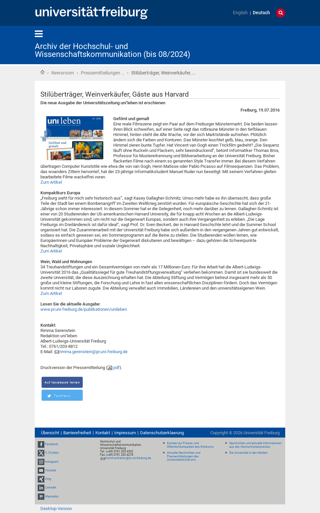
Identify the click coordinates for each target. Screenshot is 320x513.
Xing (48, 479)
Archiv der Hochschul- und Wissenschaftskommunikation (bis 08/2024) (112, 50)
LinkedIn (50, 487)
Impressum (125, 432)
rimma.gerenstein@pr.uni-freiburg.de (93, 351)
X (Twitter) (52, 453)
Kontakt (102, 432)
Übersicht (50, 432)
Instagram (52, 461)
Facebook (51, 444)
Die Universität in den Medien (248, 452)
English (240, 13)
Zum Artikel (51, 182)
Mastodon (52, 496)
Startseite (42, 72)
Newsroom (62, 72)
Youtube (50, 470)
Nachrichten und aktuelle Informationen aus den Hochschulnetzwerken (255, 445)
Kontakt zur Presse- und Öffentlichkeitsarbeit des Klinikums (190, 445)
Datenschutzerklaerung (162, 432)
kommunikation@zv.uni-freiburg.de (128, 458)
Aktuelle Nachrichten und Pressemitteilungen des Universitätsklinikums (183, 456)
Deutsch (261, 13)
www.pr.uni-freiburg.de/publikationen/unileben (83, 309)
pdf (116, 367)
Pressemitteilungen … (102, 72)
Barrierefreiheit (77, 432)
